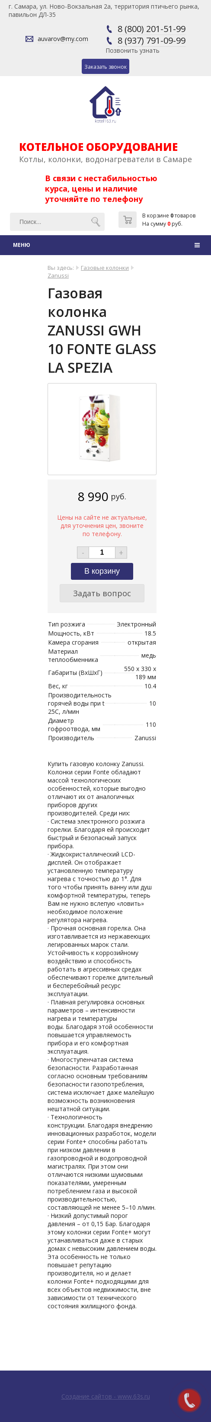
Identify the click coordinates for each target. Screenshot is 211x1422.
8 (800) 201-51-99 (151, 29)
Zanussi (58, 275)
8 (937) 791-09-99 (151, 40)
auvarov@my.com (63, 39)
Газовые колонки (105, 268)
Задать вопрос (102, 593)
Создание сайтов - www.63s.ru (105, 1396)
